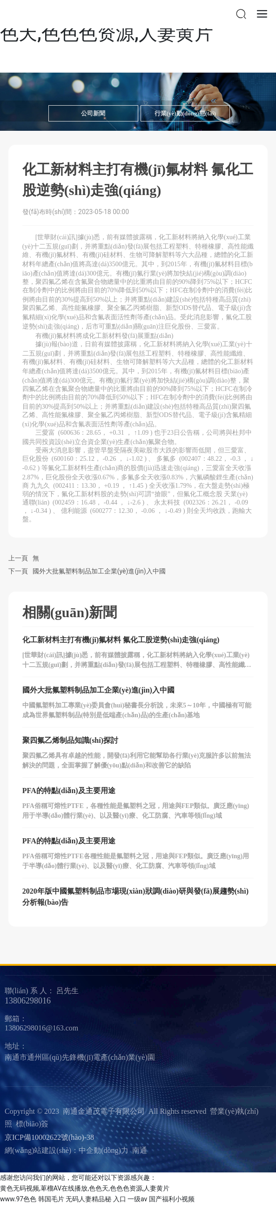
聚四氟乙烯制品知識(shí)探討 (70, 740)
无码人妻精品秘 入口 (96, 1199)
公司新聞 (93, 113)
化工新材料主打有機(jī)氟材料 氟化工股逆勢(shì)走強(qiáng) (121, 640)
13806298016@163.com (41, 1028)
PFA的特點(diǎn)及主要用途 (68, 790)
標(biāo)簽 (32, 1124)
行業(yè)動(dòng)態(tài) (185, 113)
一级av (137, 1199)
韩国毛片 (51, 1199)
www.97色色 (18, 1199)
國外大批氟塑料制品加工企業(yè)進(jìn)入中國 (99, 571)
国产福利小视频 (172, 1199)
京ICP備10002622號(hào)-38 (49, 1137)
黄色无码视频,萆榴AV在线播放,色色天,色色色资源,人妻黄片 (84, 1188)
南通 (139, 1150)
